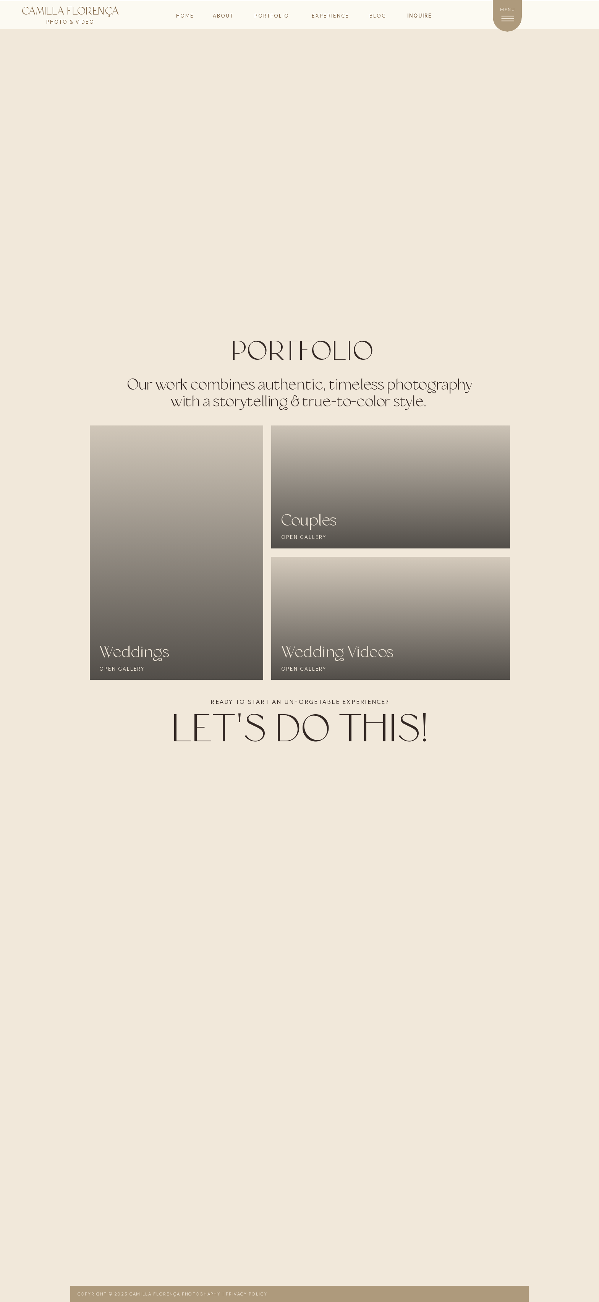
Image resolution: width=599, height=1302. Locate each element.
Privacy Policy (246, 1294)
